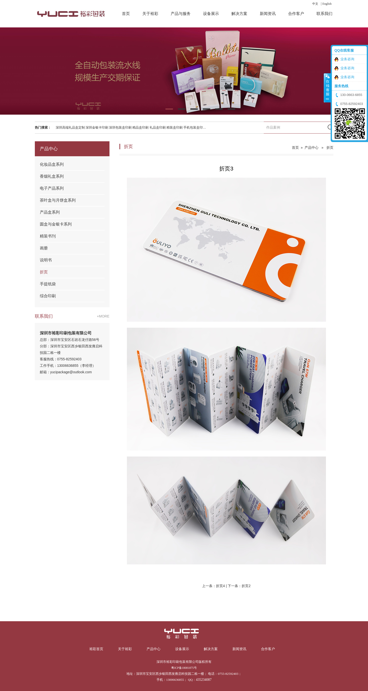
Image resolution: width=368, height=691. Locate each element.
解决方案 (211, 649)
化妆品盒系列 (52, 164)
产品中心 (311, 148)
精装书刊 (48, 236)
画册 (44, 248)
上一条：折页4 (213, 586)
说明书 (46, 260)
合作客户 (268, 649)
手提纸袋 (48, 284)
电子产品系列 (52, 188)
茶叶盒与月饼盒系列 (58, 200)
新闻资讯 (239, 649)
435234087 (203, 680)
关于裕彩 (125, 649)
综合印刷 (48, 296)
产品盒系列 (50, 212)
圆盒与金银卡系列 (56, 224)
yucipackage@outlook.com (71, 372)
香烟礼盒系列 (52, 176)
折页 (44, 272)
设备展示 (182, 649)
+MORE (103, 316)
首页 (295, 148)
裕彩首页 (96, 649)
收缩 (327, 90)
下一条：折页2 (239, 586)
